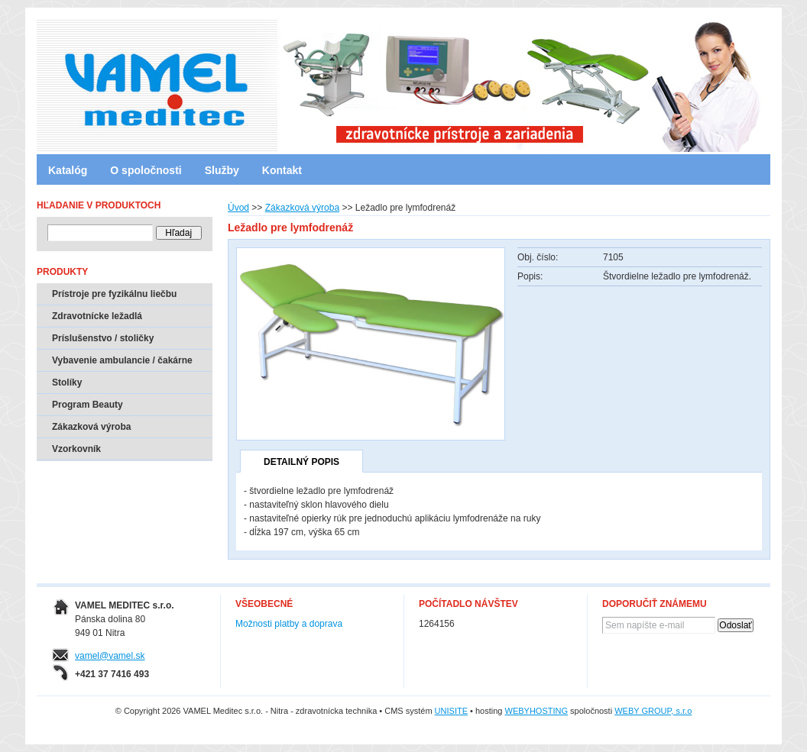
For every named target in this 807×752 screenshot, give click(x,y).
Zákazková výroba (302, 207)
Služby (222, 170)
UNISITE (451, 710)
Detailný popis (301, 462)
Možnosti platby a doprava (288, 623)
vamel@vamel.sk (110, 655)
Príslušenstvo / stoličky (103, 338)
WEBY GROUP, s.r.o (653, 710)
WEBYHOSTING (537, 710)
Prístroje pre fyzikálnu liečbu (114, 294)
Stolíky (67, 382)
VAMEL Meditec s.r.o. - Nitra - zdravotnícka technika (102, 80)
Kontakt (282, 170)
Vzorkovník (76, 449)
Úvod (238, 207)
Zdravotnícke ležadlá (97, 316)
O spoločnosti (145, 170)
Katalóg (67, 170)
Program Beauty (87, 404)
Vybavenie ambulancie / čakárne (122, 360)
